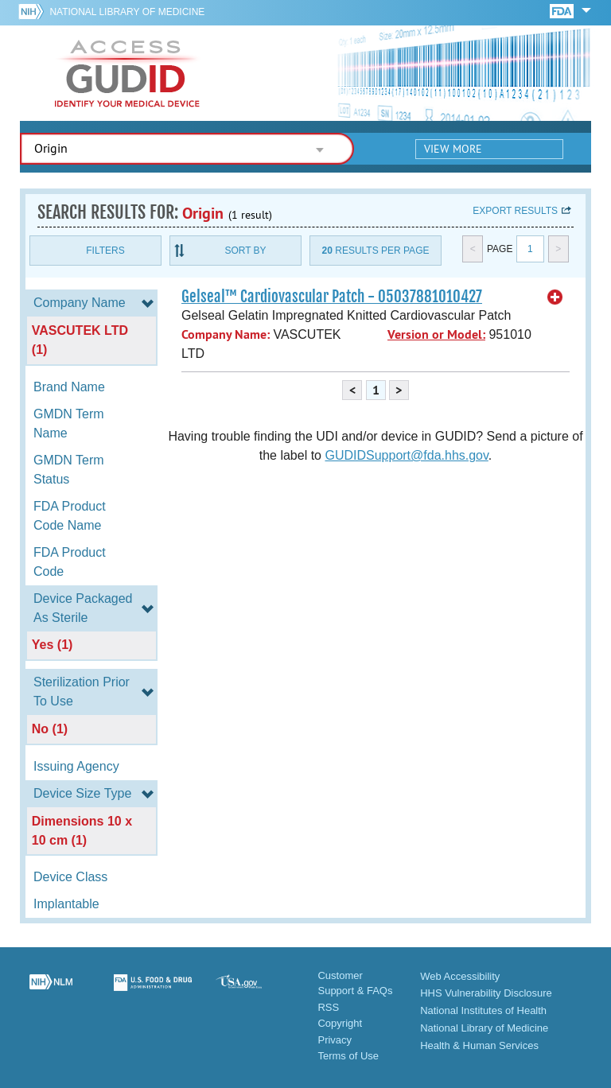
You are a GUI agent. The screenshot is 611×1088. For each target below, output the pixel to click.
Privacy (334, 1040)
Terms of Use (348, 1056)
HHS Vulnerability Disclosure (486, 993)
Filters (105, 250)
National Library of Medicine (126, 11)
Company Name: (225, 334)
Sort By (245, 250)
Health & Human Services (479, 1045)
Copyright (339, 1023)
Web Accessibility (460, 976)
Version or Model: (436, 334)
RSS (328, 1007)
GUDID (127, 73)
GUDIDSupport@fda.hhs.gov (406, 455)
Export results (515, 210)
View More (453, 149)
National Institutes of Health (483, 1010)
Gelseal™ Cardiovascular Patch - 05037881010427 (331, 296)
